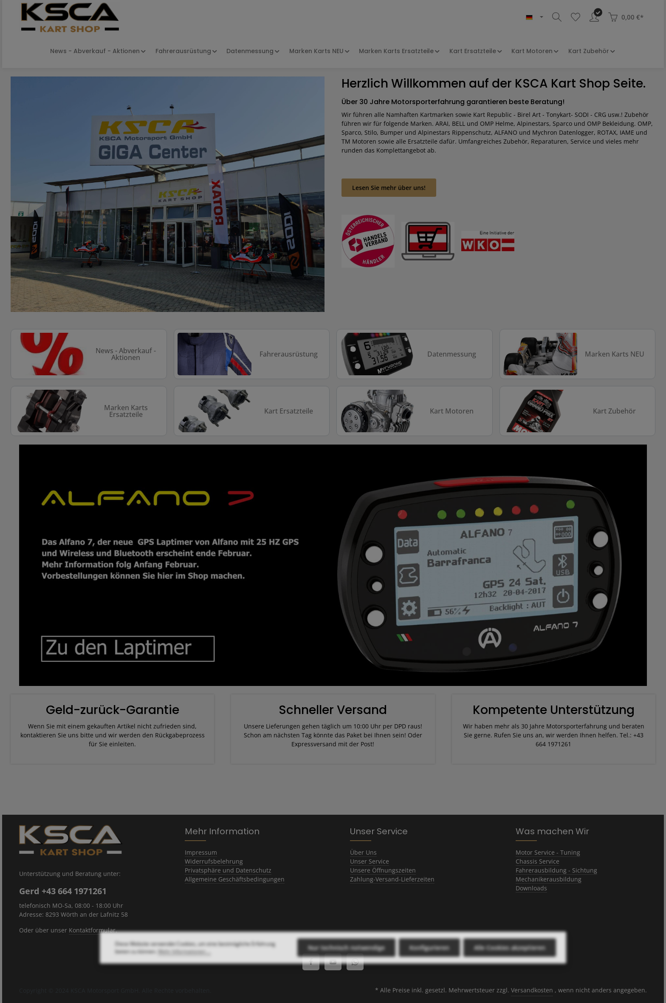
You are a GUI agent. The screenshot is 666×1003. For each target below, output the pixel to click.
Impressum (201, 852)
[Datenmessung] (414, 354)
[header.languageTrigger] (534, 17)
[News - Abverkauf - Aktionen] (88, 354)
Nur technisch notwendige (346, 964)
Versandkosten (532, 990)
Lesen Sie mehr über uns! (389, 188)
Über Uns (363, 852)
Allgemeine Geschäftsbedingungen (235, 879)
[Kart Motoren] (414, 411)
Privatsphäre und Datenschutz (228, 870)
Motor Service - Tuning (548, 852)
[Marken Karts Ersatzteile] (88, 411)
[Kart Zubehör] (577, 411)
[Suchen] (556, 17)
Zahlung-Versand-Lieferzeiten (392, 879)
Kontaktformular (92, 930)
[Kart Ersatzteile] (252, 411)
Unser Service (369, 861)
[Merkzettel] (575, 17)
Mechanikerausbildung (548, 879)
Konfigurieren (429, 964)
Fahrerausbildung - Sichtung (556, 870)
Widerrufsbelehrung (214, 861)
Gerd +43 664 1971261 (63, 891)
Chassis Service (537, 861)
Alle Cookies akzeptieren (509, 964)
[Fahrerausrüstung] (252, 354)
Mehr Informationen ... (184, 967)
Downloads (531, 888)
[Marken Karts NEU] (577, 354)
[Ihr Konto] (594, 17)
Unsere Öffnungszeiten (383, 870)
